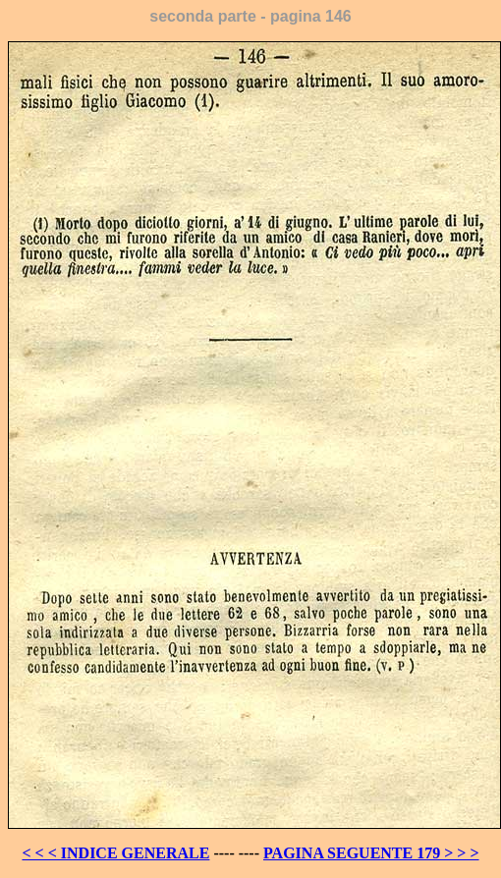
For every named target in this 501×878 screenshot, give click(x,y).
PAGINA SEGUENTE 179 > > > (371, 853)
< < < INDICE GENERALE (115, 853)
